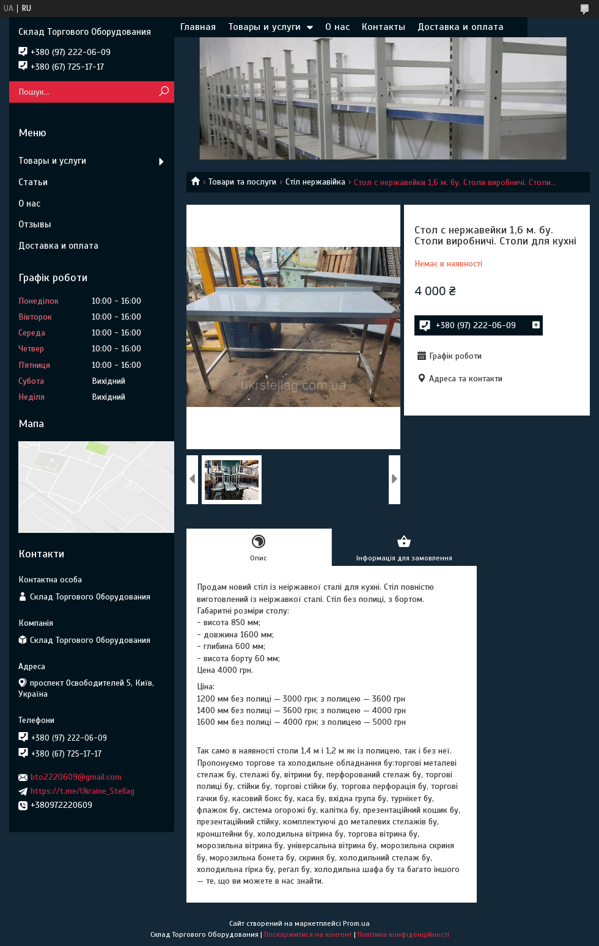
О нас (337, 27)
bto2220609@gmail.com (76, 777)
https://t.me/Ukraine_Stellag (82, 791)
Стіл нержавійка (315, 182)
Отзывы (34, 224)
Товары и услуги (264, 27)
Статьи (33, 182)
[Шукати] (163, 92)
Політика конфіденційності (403, 934)
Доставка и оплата (460, 27)
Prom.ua (356, 923)
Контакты (383, 27)
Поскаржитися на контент (308, 934)
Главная (198, 27)
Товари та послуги (242, 182)
